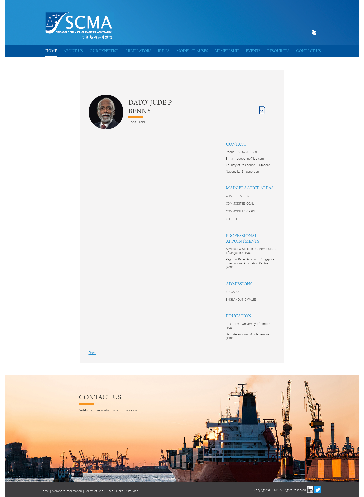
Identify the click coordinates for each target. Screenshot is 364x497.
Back (92, 352)
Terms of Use (94, 491)
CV (261, 108)
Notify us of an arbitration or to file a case (108, 410)
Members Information (67, 491)
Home (44, 491)
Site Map (132, 491)
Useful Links (114, 491)
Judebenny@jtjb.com (250, 158)
